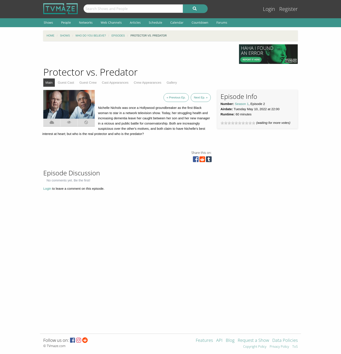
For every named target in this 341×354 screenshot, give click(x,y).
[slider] (238, 123)
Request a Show (253, 340)
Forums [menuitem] (221, 22)
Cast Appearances (115, 82)
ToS (295, 347)
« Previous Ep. (176, 97)
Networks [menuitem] (86, 22)
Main (49, 82)
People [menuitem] (66, 22)
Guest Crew (88, 82)
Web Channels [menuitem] (111, 22)
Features (204, 340)
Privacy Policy (279, 347)
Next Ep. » (200, 97)
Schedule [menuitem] (155, 22)
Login (269, 9)
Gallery (172, 82)
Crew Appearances (147, 82)
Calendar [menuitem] (177, 22)
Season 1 (242, 104)
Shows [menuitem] (48, 22)
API (219, 340)
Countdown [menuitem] (200, 22)
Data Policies (285, 340)
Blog (230, 340)
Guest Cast (66, 82)
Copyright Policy (254, 347)
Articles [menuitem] (135, 22)
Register (288, 9)
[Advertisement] (138, 54)
